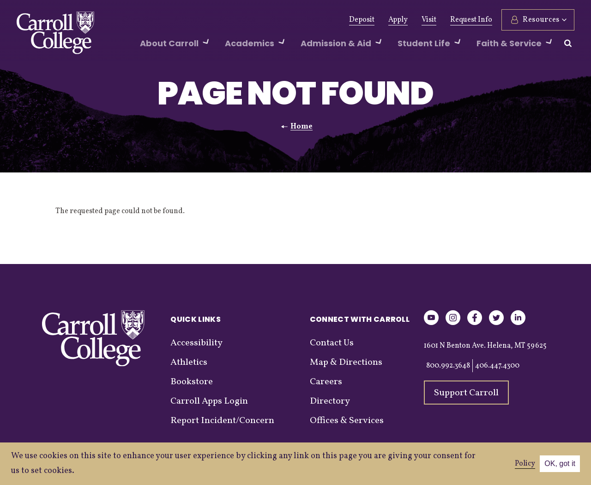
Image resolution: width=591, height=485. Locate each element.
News (258, 20)
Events (292, 20)
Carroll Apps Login (209, 401)
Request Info (471, 20)
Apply (398, 20)
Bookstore (191, 381)
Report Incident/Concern (222, 420)
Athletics (220, 20)
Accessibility (196, 343)
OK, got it (559, 463)
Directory (330, 401)
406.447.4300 (497, 366)
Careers (326, 381)
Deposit (361, 20)
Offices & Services (347, 420)
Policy (525, 463)
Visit (429, 20)
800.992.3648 (448, 366)
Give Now (138, 20)
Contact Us (332, 343)
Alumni (180, 20)
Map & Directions (346, 362)
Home (301, 127)
